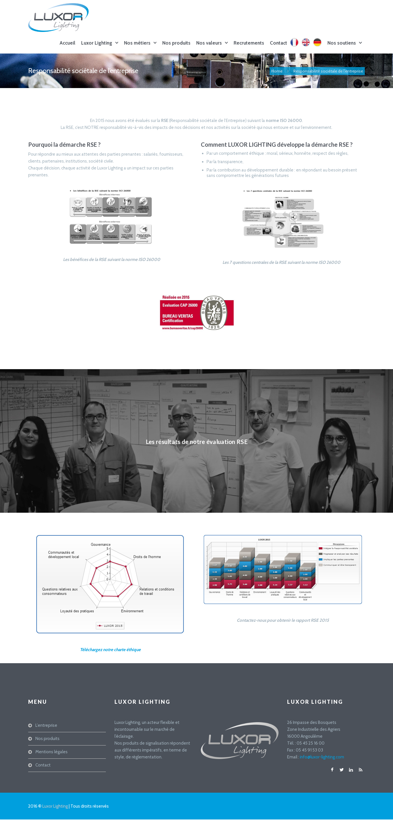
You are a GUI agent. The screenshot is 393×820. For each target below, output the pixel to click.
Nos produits (176, 43)
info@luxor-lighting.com (322, 757)
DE (319, 46)
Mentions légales (51, 751)
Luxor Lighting (96, 43)
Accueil (67, 43)
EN (307, 46)
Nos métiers (137, 43)
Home (277, 71)
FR (295, 46)
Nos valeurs (209, 43)
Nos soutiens (341, 43)
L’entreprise (46, 725)
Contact (278, 43)
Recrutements (249, 43)
